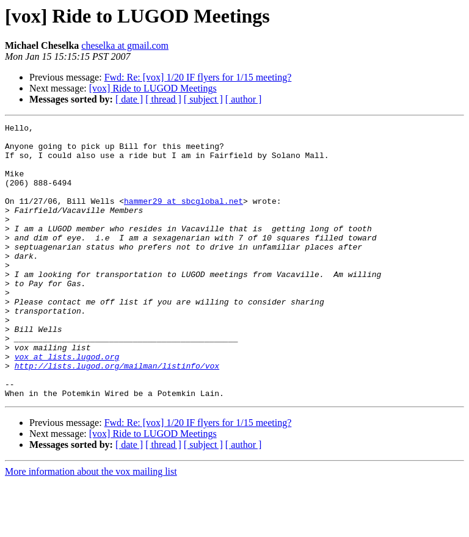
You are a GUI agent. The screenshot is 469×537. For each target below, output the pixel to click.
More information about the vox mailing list (91, 526)
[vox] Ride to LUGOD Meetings (153, 88)
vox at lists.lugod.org (67, 403)
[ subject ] (203, 99)
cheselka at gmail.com (125, 45)
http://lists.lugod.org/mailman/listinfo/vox (117, 414)
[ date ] (129, 99)
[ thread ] (163, 99)
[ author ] (243, 99)
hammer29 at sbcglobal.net (183, 217)
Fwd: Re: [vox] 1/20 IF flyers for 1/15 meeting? (198, 77)
